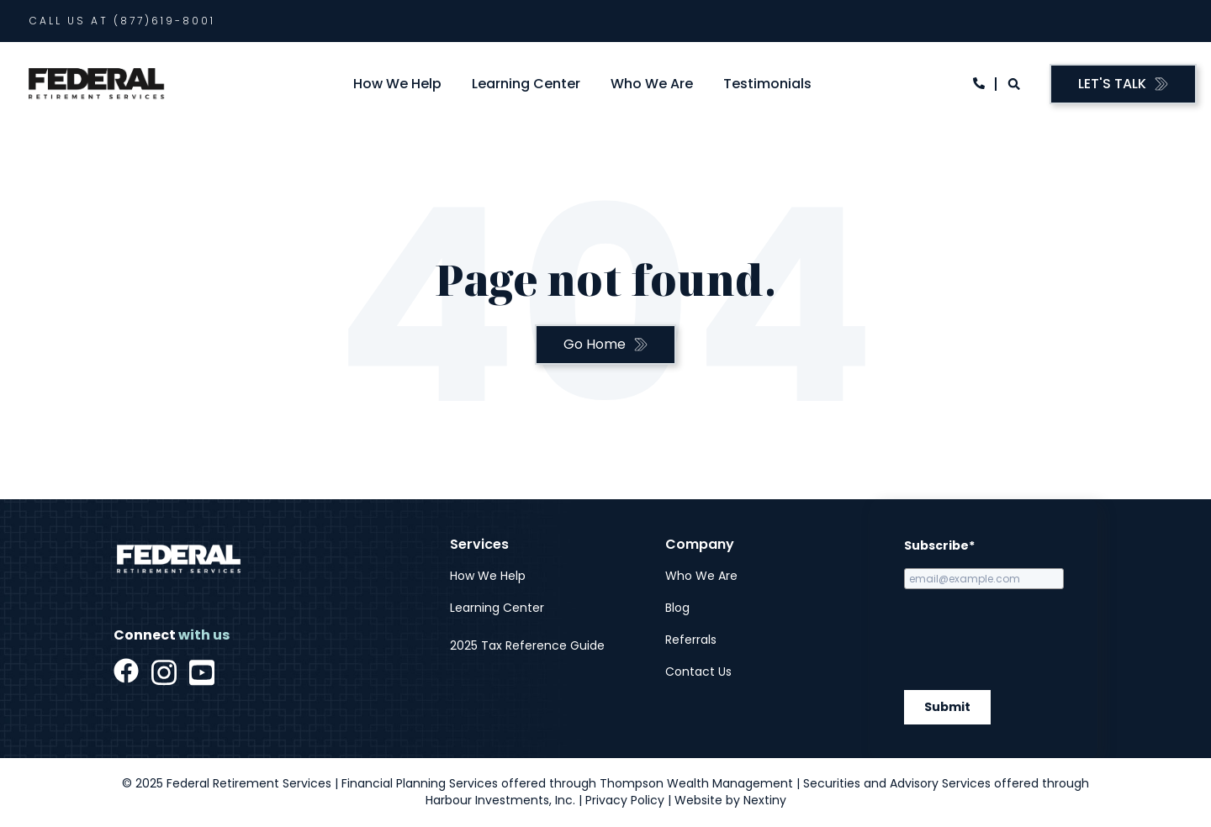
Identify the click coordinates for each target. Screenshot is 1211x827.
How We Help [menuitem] (397, 83)
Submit (947, 707)
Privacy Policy (624, 800)
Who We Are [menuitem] (652, 83)
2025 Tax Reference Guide (527, 645)
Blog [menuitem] (677, 608)
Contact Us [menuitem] (698, 671)
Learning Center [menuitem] (526, 83)
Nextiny (764, 800)
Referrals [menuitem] (691, 639)
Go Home (594, 344)
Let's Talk (1112, 83)
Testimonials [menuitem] (767, 83)
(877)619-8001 (164, 20)
